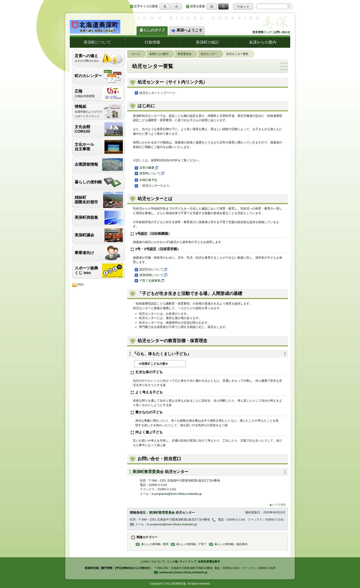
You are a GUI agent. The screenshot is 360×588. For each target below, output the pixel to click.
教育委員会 (187, 54)
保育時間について (150, 275)
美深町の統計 (207, 42)
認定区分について (150, 269)
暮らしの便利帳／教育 (153, 544)
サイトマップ (188, 561)
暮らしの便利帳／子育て (190, 544)
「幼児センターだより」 (153, 186)
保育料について (149, 173)
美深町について (97, 42)
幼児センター (211, 54)
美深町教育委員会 (148, 472)
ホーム (138, 54)
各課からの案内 (262, 42)
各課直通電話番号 (209, 561)
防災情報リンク (262, 32)
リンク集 (172, 561)
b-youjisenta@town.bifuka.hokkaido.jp (177, 494)
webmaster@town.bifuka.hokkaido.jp (180, 572)
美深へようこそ (186, 30)
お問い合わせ (282, 32)
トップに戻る (278, 504)
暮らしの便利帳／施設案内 (229, 544)
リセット (243, 6)
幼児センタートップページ (154, 93)
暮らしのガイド (152, 30)
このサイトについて (152, 561)
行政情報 (152, 42)
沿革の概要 (146, 168)
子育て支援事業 (149, 280)
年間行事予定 (145, 180)
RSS (78, 285)
